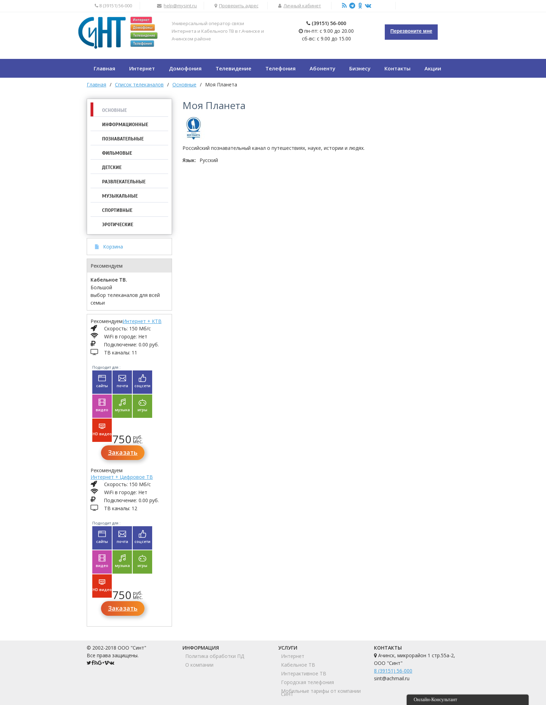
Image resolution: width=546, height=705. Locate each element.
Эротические (117, 225)
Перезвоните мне (411, 31)
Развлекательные (124, 182)
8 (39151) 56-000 (393, 670)
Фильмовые (117, 153)
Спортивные (117, 210)
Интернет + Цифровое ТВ (122, 477)
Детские (112, 167)
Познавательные (123, 139)
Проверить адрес (238, 5)
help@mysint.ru (180, 5)
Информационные (125, 125)
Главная (96, 84)
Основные (114, 110)
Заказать (123, 452)
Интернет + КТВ (142, 321)
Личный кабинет (302, 5)
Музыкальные (120, 196)
